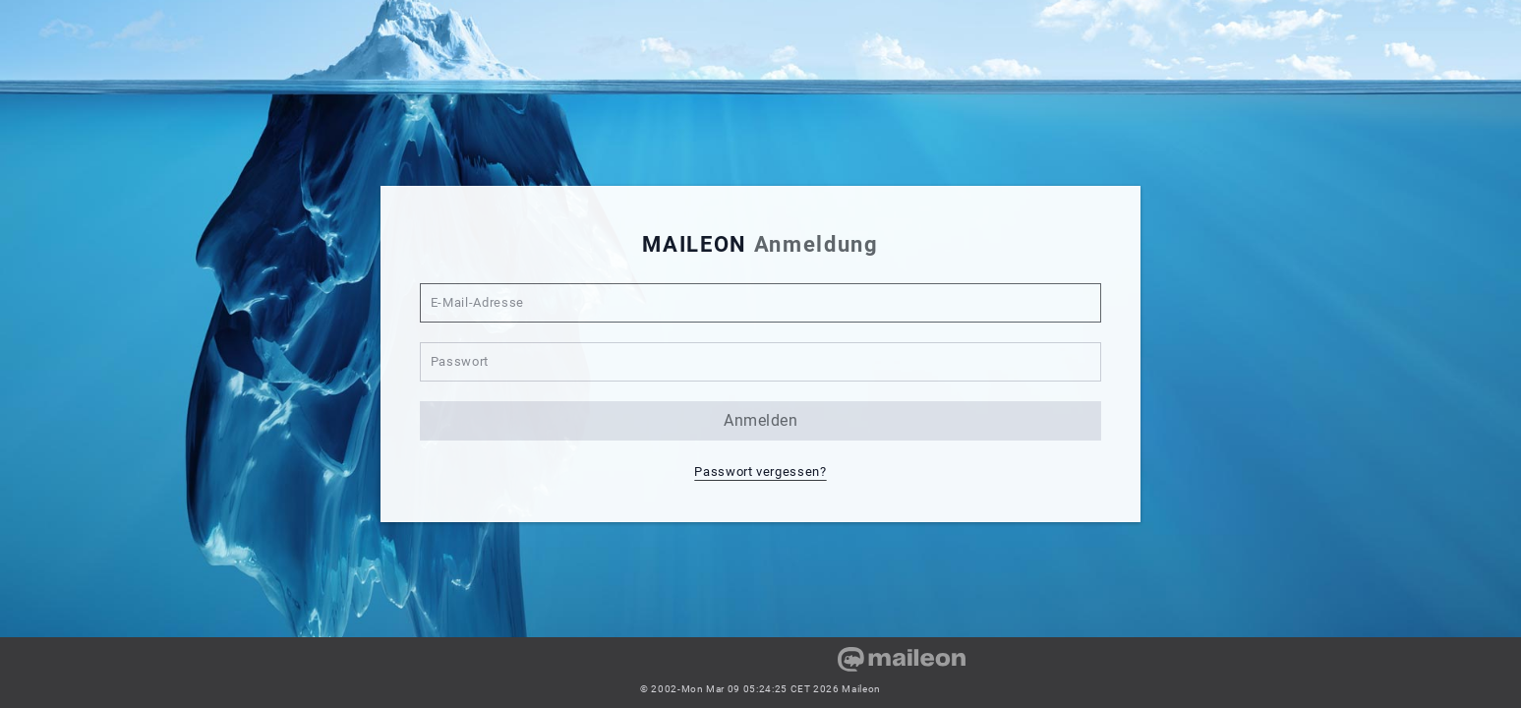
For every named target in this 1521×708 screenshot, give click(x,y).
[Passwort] (761, 362)
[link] (580, 667)
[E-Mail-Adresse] (761, 303)
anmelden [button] (760, 420)
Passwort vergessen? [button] (760, 471)
